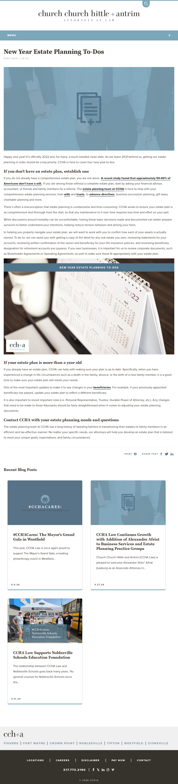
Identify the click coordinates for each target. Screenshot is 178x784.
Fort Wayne (34, 743)
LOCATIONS (35, 760)
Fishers (11, 743)
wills (67, 194)
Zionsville (158, 743)
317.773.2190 (74, 770)
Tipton (113, 743)
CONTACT (144, 760)
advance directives (102, 194)
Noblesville (90, 743)
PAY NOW (118, 760)
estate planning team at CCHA (103, 189)
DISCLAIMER (90, 760)
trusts (80, 194)
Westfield (133, 743)
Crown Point (62, 743)
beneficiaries (102, 387)
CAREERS (63, 760)
